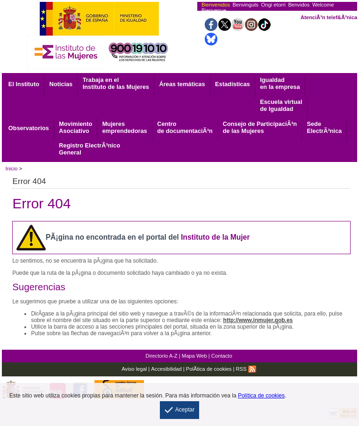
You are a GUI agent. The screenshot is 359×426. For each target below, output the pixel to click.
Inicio (11, 168)
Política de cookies (261, 395)
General (89, 149)
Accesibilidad (166, 369)
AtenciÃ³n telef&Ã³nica (329, 17)
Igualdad (280, 83)
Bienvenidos (215, 4)
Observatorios (28, 128)
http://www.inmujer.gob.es (258, 320)
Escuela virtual (281, 105)
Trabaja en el (116, 83)
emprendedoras (124, 127)
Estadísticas (232, 84)
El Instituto (23, 84)
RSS (246, 369)
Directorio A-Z (161, 356)
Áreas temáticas (182, 84)
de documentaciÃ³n (185, 127)
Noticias (60, 84)
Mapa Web (194, 356)
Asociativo (75, 127)
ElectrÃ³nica (324, 127)
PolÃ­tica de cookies (209, 369)
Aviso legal (134, 369)
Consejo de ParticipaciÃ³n (260, 127)
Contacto (221, 356)
